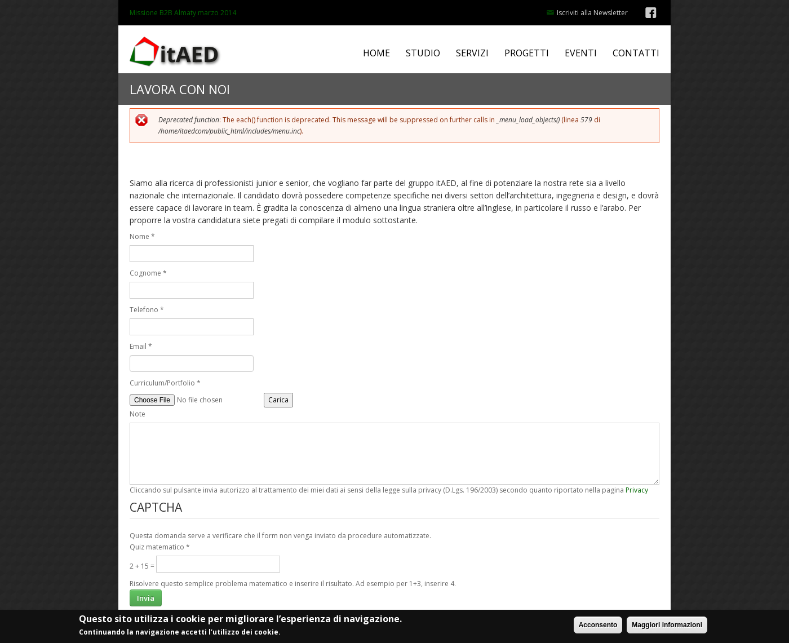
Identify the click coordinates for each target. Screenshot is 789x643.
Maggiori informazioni (667, 627)
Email (141, 346)
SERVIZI (472, 53)
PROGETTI (526, 53)
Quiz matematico (160, 547)
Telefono (147, 309)
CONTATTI (636, 53)
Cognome (148, 273)
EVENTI (581, 53)
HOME (376, 53)
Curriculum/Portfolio (165, 383)
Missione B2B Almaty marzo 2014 (183, 12)
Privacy (637, 490)
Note (137, 414)
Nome (142, 236)
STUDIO (423, 53)
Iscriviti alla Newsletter (592, 12)
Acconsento (598, 627)
